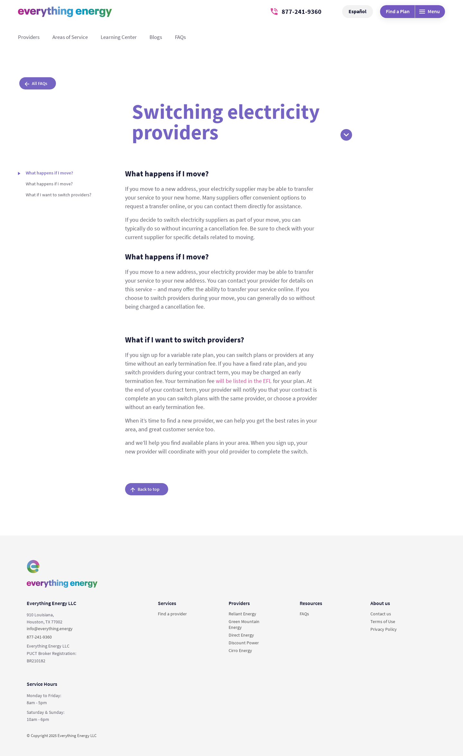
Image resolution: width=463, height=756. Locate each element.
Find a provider (172, 614)
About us (380, 603)
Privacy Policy (383, 629)
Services (167, 603)
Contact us (380, 614)
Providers (29, 37)
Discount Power (244, 643)
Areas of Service (70, 37)
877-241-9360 (296, 11)
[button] (346, 135)
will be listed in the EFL (244, 381)
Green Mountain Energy (244, 624)
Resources (311, 603)
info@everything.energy (50, 628)
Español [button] (358, 11)
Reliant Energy (242, 614)
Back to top (145, 489)
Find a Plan (398, 11)
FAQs (180, 37)
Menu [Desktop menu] (429, 11)
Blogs (156, 37)
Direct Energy (241, 635)
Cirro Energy (240, 650)
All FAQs (36, 83)
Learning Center (119, 37)
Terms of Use (382, 621)
